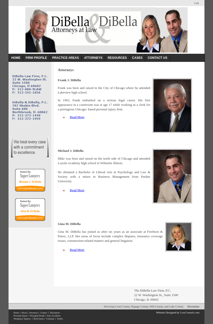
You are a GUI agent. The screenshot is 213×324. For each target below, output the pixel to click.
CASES (137, 58)
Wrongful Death (37, 315)
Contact (43, 312)
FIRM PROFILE (36, 58)
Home (16, 312)
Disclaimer (193, 306)
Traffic (60, 318)
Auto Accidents (53, 315)
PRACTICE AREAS (65, 58)
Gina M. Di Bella (30, 211)
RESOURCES (117, 58)
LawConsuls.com (189, 312)
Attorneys (33, 312)
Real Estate (39, 318)
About (24, 312)
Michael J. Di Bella (30, 181)
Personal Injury (20, 315)
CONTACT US (157, 58)
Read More (77, 117)
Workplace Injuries (22, 318)
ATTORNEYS (93, 58)
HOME (15, 58)
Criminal (50, 318)
